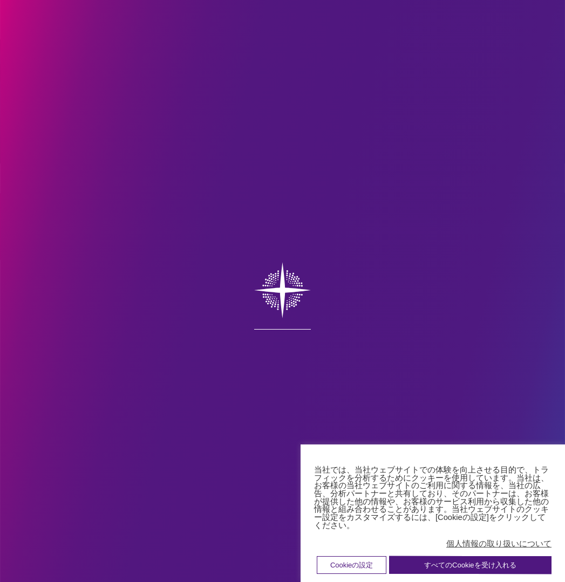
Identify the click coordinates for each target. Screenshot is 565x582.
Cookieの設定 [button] (351, 565)
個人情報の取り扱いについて (499, 543)
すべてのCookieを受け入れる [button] (470, 565)
